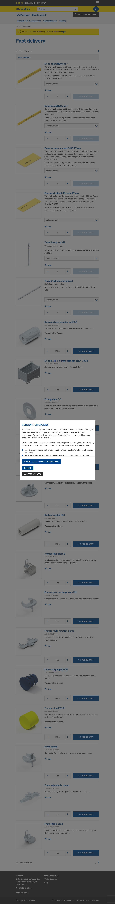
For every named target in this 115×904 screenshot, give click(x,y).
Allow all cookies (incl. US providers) (41, 461)
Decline (27, 468)
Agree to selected (32, 474)
